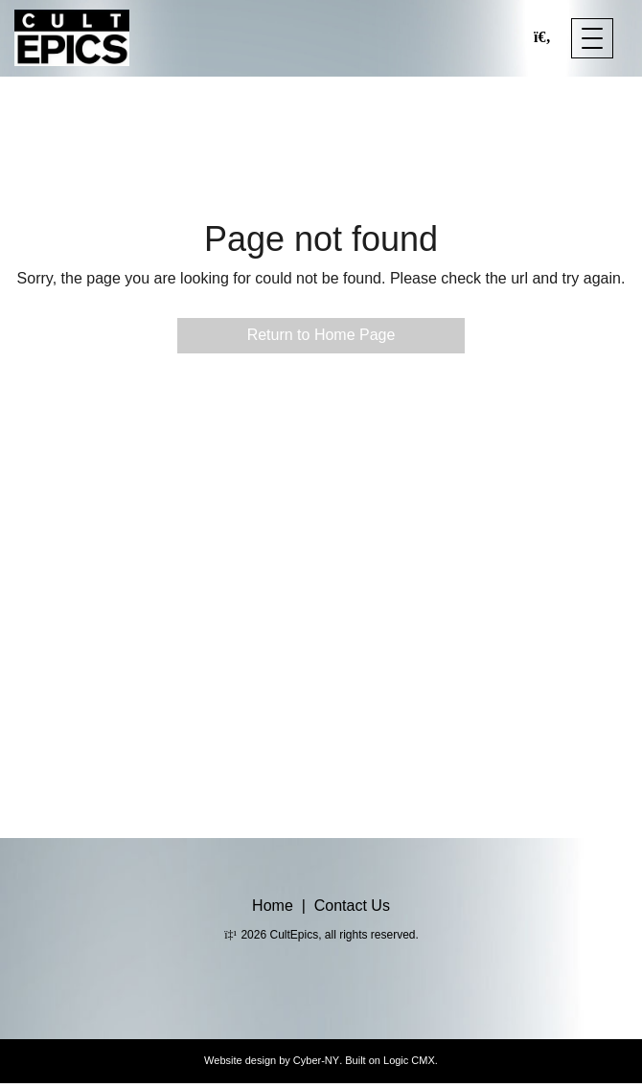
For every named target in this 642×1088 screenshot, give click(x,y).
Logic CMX (409, 1060)
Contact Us (352, 905)
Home (272, 905)
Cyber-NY (316, 1060)
